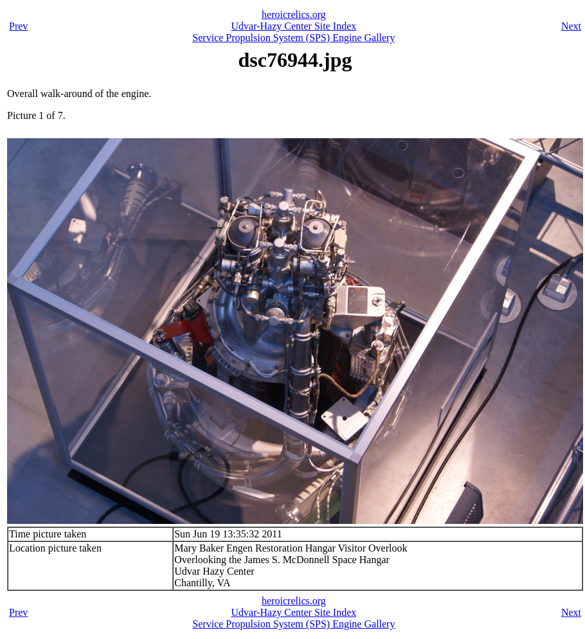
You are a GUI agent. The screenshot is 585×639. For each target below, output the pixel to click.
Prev (18, 26)
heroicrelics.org (294, 14)
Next (571, 26)
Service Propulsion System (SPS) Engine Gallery (293, 37)
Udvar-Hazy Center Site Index (294, 26)
